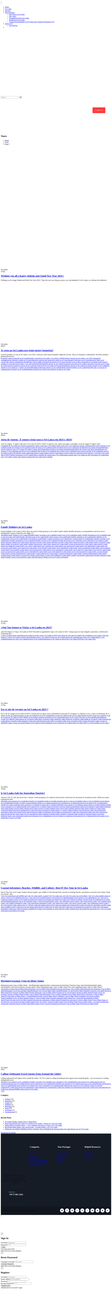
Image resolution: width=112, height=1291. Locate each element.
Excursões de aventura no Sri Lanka (17, 447)
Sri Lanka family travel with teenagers (72, 552)
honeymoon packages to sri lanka (27, 805)
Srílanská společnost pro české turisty (38, 369)
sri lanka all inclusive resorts (54, 807)
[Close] (2, 1234)
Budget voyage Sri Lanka (58, 715)
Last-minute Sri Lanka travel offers (62, 899)
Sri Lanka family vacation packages (59, 553)
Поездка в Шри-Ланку (73, 994)
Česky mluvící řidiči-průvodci (38, 362)
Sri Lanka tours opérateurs (34, 721)
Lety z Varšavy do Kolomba (24, 367)
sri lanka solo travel (13, 812)
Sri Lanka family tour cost (21, 546)
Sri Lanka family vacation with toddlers (46, 555)
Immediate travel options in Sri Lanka (79, 898)
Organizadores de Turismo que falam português (85, 449)
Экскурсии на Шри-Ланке (89, 1004)
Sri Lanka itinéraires (102, 719)
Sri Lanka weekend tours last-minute (75, 909)
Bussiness (8, 1101)
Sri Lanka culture (53, 719)
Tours (7, 1108)
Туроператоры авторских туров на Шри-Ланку (76, 1000)
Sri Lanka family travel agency (16, 548)
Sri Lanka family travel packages (51, 550)
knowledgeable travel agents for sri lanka (67, 805)
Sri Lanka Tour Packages (78, 812)
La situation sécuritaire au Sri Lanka (49, 717)
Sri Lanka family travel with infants (48, 552)
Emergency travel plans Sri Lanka (55, 898)
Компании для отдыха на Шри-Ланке (18, 991)
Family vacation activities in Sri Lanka (55, 539)
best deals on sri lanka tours (51, 801)
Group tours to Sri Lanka (87, 1084)
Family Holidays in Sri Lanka (16, 527)
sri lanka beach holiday (86, 807)
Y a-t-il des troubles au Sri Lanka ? (98, 723)
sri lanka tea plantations (62, 812)
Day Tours (12, 16)
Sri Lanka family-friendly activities (71, 555)
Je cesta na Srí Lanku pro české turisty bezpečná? (27, 350)
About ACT (9, 24)
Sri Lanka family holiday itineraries (28, 544)
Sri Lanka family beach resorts (72, 542)
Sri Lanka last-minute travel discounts (64, 905)
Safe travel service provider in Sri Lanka (86, 451)
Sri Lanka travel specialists (97, 1087)
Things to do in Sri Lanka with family (55, 557)
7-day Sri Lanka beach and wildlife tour (14, 896)
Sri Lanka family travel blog (35, 548)
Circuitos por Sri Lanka (56, 637)
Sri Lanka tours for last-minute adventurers (28, 907)
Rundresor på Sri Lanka (17, 20)
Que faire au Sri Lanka (86, 717)
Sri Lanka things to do (59, 453)
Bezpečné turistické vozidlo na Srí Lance (18, 360)
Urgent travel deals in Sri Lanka (14, 911)
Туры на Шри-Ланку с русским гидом (91, 1002)
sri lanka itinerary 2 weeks (57, 810)
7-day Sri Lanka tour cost (56, 896)
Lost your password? (8, 1249)
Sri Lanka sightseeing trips (28, 453)
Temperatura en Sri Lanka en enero (53, 639)
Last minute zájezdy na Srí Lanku (95, 366)
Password (4, 1245)
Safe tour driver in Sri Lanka (24, 451)
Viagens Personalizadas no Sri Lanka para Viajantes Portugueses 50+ (32, 22)
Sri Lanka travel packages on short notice (49, 909)
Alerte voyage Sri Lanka (9, 715)
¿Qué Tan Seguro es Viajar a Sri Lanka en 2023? (26, 627)
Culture (7, 1103)
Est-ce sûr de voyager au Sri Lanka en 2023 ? (24, 709)
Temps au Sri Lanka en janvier (35, 723)
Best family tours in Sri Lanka (64, 535)
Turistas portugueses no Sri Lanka (21, 455)
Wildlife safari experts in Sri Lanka (26, 1089)
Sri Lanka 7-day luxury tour (70, 903)
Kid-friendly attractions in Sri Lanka (67, 540)
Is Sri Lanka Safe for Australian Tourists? (23, 793)
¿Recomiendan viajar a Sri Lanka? (37, 637)
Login (20, 1288)
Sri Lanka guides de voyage (86, 719)
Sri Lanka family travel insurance (29, 550)
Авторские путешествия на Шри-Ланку (14, 989)
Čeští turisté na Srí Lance (56, 362)
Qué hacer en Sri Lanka (34, 639)
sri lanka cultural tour (25, 808)
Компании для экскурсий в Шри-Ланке (74, 991)
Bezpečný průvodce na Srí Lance (79, 360)
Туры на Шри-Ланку (70, 1002)
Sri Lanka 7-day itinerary (53, 903)
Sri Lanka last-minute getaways (42, 905)
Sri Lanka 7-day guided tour (99, 901)
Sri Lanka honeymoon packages (38, 810)
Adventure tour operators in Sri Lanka (13, 1082)
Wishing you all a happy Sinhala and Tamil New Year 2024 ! (32, 275)
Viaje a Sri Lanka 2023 (72, 639)
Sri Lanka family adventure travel (51, 542)
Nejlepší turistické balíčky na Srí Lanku (73, 367)
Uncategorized (10, 1112)
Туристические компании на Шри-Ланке (46, 1000)
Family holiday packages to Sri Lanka (78, 537)
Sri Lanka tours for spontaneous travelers (76, 907)
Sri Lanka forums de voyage (68, 719)
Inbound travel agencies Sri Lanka (22, 1085)
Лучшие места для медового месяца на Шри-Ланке (74, 992)
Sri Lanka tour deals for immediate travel (90, 905)
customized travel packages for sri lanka (63, 803)
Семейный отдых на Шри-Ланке (16, 998)
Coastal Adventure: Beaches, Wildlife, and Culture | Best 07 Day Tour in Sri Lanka (44, 887)
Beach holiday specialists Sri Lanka (37, 1082)
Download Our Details (8, 1132)
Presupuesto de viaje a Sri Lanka (15, 639)
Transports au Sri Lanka (53, 723)
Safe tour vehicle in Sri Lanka (64, 451)
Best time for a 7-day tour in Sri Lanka (31, 898)
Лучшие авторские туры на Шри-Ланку (42, 992)
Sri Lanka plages (20, 721)
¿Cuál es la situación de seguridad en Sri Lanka (16, 635)
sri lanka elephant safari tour (53, 808)
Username (4, 1243)
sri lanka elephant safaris (70, 808)
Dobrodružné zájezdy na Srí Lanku (50, 364)
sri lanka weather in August (81, 814)
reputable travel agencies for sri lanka (32, 807)
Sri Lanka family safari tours (91, 544)
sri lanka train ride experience (96, 812)
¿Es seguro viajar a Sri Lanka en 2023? (45, 635)
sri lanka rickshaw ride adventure (77, 810)
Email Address (5, 1279)
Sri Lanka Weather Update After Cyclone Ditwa (21, 1122)
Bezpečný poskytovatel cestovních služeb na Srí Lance (50, 360)
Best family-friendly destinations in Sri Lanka (89, 535)
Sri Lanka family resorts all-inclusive (70, 544)
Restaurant (8, 1106)
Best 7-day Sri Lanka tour (92, 896)
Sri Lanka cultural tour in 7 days (21, 905)
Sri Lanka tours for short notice (52, 907)
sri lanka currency (38, 808)
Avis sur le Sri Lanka (43, 715)
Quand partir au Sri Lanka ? (70, 717)
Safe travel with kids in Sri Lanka (90, 540)
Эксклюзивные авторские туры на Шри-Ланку (64, 1004)
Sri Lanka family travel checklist (56, 548)
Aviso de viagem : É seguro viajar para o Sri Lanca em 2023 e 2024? (36, 439)
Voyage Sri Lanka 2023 (79, 723)
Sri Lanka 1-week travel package (41, 901)
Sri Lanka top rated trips (75, 453)
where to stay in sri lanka (12, 818)
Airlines (7, 1099)
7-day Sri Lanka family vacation (37, 896)
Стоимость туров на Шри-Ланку (39, 998)
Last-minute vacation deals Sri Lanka (86, 899)
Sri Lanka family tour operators (62, 546)
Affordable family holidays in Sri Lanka (14, 535)
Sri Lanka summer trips (44, 453)
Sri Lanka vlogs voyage (67, 721)
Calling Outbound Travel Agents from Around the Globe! (31, 1074)
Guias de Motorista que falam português (89, 447)
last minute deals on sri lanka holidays (93, 805)
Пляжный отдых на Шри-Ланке (54, 994)
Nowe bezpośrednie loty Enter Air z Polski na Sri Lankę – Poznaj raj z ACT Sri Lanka (33, 1123)
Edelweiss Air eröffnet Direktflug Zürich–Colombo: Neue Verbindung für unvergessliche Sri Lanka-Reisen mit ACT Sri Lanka (47, 1129)
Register (18, 1251)
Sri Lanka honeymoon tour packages (20, 1087)
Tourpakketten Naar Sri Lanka (19, 18)
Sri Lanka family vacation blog (95, 552)
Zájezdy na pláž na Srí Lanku (60, 369)
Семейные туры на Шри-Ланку (68, 996)
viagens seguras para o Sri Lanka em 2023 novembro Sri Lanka (84, 455)
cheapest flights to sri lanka (41, 803)
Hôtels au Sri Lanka (30, 717)
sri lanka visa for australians (27, 814)
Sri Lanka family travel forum (98, 548)
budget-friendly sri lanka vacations (20, 803)
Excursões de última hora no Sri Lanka (63, 447)
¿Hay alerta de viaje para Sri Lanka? (70, 635)
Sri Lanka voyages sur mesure (15, 723)
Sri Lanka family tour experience (41, 546)
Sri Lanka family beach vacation (93, 542)
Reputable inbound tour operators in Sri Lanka (72, 1085)
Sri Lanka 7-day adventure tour (62, 901)
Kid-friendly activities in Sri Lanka (43, 540)
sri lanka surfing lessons (28, 812)
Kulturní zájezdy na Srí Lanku (74, 366)
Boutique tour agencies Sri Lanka (82, 1082)
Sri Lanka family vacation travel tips (21, 555)
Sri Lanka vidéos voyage (51, 721)
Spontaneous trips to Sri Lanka (20, 901)
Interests (7, 11)
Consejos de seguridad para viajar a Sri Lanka (79, 637)
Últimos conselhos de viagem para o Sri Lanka (47, 455)
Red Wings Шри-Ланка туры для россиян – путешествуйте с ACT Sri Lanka (31, 1127)
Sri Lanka (8, 9)
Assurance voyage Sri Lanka (26, 715)
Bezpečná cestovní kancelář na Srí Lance (14, 358)
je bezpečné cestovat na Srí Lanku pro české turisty (29, 366)
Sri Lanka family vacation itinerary (35, 553)
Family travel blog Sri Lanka (32, 539)
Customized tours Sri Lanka (14, 1084)
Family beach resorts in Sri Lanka (55, 537)
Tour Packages (10, 12)
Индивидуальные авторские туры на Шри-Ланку (67, 989)
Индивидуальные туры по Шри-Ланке (22, 981)
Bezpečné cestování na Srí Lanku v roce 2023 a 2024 (45, 358)
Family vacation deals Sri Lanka (78, 539)
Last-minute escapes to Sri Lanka (16, 899)
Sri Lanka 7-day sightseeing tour (90, 903)
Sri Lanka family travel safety (71, 550)
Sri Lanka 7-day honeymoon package (32, 903)
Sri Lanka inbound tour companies (43, 1087)
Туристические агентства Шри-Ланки (18, 1000)
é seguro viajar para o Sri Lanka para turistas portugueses (74, 446)
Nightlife (8, 1104)
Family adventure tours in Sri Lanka (32, 537)
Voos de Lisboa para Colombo (42, 457)
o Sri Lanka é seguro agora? (33, 449)
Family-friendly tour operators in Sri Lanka (65, 1084)
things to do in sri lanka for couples (59, 816)
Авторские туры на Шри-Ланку (39, 989)
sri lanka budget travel (10, 808)
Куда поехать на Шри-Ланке (19, 992)
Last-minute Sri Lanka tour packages (39, 899)
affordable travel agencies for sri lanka (13, 801)
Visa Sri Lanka (66, 723)
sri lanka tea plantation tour (45, 812)
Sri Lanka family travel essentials (78, 548)
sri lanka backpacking (71, 807)
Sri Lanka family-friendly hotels (93, 555)
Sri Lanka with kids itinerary (33, 557)
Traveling (8, 1110)
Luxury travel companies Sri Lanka (45, 1085)
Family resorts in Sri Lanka (14, 539)
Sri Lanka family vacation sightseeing (83, 553)
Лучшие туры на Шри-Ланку (33, 994)
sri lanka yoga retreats (13, 816)
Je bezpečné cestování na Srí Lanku (74, 364)
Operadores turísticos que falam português (56, 449)
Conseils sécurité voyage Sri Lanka (92, 715)
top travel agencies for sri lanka (81, 816)
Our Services (13, 25)
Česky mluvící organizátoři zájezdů (16, 362)
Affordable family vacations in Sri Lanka (40, 535)
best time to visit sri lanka (88, 801)
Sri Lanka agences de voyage (22, 719)
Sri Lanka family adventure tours (29, 542)
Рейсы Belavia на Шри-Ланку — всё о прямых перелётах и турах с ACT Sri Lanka (33, 1125)
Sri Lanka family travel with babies (24, 552)
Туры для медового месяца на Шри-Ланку (20, 1002)
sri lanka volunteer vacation (63, 814)
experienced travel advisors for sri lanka (89, 803)
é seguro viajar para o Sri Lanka (44, 446)
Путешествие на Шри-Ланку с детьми (18, 996)
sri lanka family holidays (87, 808)
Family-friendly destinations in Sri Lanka (18, 540)
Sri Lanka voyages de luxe (84, 721)
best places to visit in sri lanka (70, 801)
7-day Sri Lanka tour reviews (74, 896)
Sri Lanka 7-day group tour (81, 901)
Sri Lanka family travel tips (90, 550)
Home (7, 7)
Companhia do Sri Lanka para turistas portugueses (17, 446)
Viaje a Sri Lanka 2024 (88, 639)
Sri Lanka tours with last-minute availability (20, 909)
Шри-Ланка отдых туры (39, 1004)
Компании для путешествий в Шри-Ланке (45, 991)
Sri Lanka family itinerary (49, 544)
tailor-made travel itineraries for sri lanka (33, 816)
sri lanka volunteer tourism (45, 814)
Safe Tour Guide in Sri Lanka (44, 451)
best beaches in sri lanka (34, 801)
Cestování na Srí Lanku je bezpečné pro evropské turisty (83, 362)
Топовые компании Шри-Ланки (61, 998)
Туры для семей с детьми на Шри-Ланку (49, 1002)
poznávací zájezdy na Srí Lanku (15, 369)
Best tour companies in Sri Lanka (60, 1082)
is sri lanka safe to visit (46, 805)
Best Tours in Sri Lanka (17, 14)
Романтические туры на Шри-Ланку (44, 996)
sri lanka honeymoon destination (17, 810)
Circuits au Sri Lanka (73, 715)
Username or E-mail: (8, 1262)
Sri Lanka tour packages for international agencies (71, 1087)
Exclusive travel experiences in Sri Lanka (37, 1084)
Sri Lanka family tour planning (83, 546)
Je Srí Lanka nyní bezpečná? (55, 366)
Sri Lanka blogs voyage (39, 719)
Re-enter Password (7, 1283)
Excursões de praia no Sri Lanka (39, 447)
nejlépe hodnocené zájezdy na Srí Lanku (46, 367)
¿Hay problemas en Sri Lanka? (92, 635)
